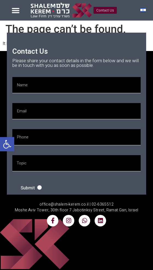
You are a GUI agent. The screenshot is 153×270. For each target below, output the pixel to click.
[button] (7, 144)
